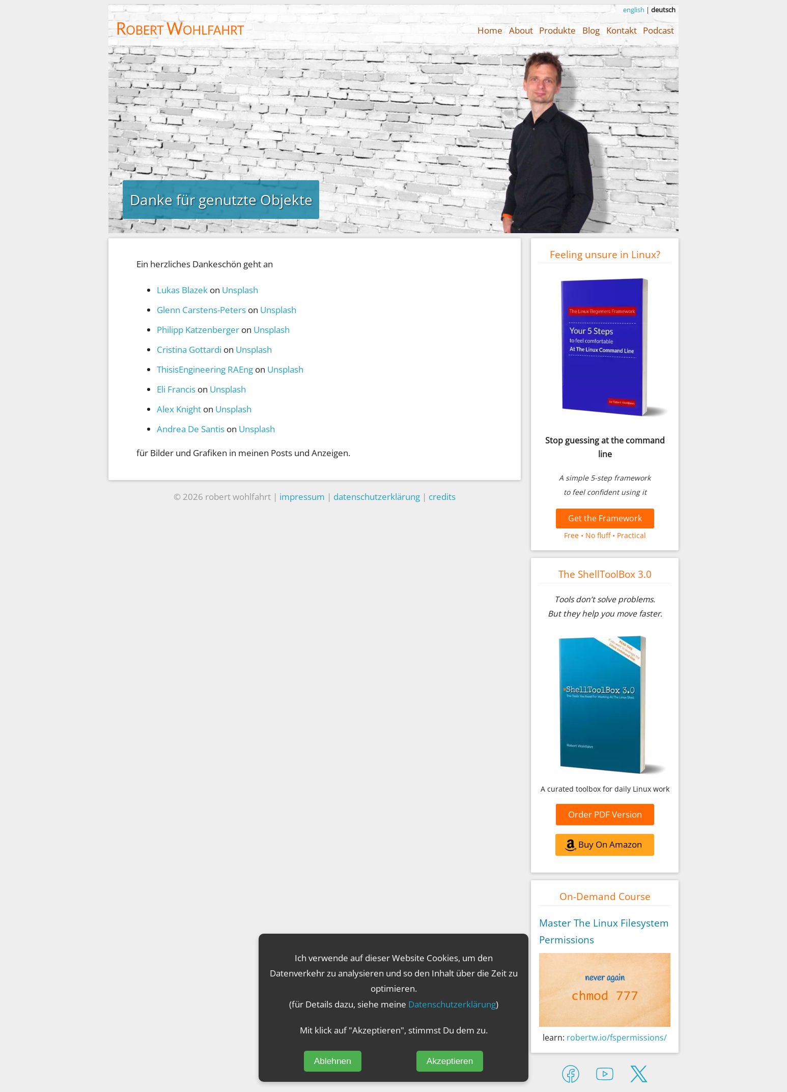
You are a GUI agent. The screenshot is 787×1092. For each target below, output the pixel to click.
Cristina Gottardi (189, 349)
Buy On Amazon (602, 846)
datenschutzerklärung (376, 496)
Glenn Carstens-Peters (201, 309)
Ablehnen (332, 1061)
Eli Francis (176, 389)
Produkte (557, 30)
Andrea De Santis (190, 429)
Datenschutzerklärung (452, 1004)
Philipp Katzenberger (198, 329)
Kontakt (621, 30)
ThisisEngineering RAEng (205, 369)
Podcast (658, 30)
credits (442, 496)
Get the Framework (605, 518)
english (633, 9)
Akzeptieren (450, 1061)
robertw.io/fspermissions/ (617, 1037)
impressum (302, 496)
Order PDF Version (605, 814)
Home (489, 30)
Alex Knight (179, 409)
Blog (591, 30)
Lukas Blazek (182, 290)
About (521, 30)
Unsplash (240, 290)
